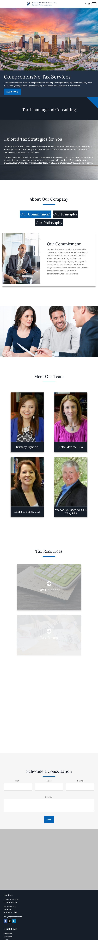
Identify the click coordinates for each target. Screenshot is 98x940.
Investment (8, 936)
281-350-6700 (14, 899)
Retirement (8, 933)
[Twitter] (9, 921)
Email (49, 780)
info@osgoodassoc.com (13, 917)
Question (49, 797)
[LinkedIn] (14, 921)
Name (18, 780)
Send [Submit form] (49, 819)
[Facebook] (5, 921)
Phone (80, 780)
